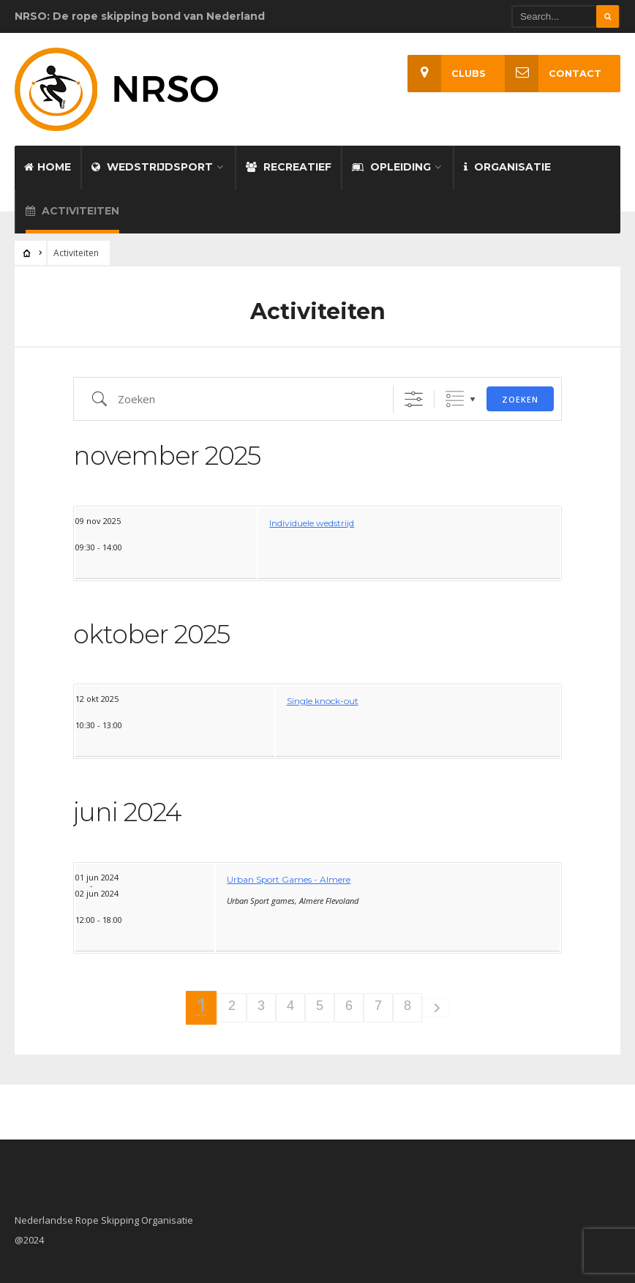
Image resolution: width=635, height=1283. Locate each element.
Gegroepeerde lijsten (455, 399)
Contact (553, 73)
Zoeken (520, 399)
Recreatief (288, 166)
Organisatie (507, 166)
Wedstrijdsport (152, 166)
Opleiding (391, 166)
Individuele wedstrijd (311, 522)
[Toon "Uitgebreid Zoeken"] (414, 399)
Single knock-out (322, 700)
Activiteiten (72, 210)
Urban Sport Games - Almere (288, 879)
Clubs (446, 73)
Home (47, 166)
